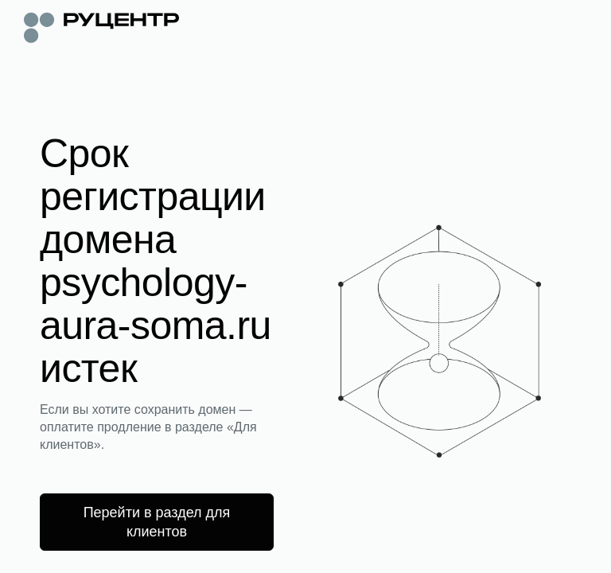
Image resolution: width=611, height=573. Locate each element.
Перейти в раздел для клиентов (157, 522)
